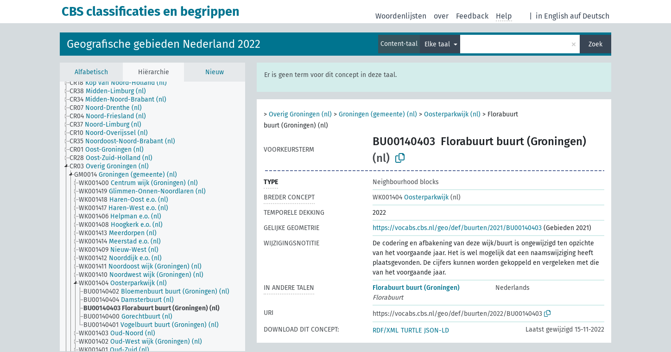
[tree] (152, 216)
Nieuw (214, 72)
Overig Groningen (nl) (300, 114)
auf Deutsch (589, 16)
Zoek (595, 44)
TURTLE (411, 330)
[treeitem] (122, 83)
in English (552, 16)
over (441, 16)
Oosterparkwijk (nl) (452, 114)
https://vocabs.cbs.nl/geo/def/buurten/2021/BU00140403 (457, 228)
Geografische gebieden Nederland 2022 (163, 44)
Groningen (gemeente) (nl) (378, 114)
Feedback (472, 16)
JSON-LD (436, 330)
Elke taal (438, 44)
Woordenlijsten (400, 16)
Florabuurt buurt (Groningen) (416, 288)
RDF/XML (386, 330)
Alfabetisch (91, 72)
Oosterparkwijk (411, 197)
